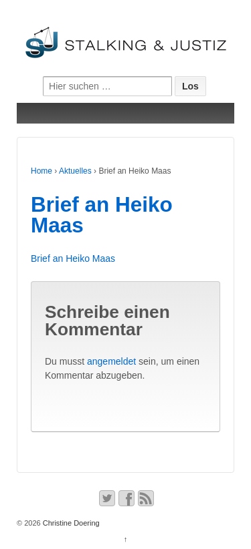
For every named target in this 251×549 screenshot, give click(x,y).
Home (41, 171)
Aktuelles (75, 171)
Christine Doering (70, 523)
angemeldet (111, 361)
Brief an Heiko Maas (102, 215)
